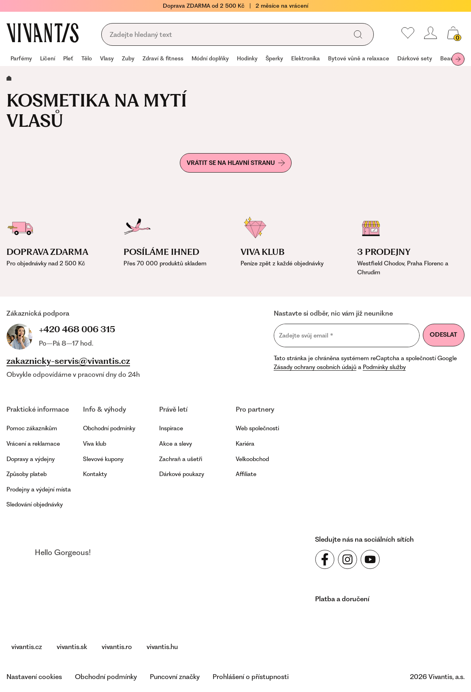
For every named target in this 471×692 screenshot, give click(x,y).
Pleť (68, 58)
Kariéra (245, 443)
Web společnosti (257, 428)
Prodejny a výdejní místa (38, 489)
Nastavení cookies (34, 677)
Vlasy (107, 58)
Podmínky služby (384, 367)
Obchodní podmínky (109, 428)
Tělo (86, 58)
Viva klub (94, 443)
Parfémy (21, 58)
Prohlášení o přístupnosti (251, 677)
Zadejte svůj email (306, 335)
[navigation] (235, 59)
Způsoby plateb (26, 474)
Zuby (128, 58)
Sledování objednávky (34, 504)
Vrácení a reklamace (33, 443)
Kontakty (95, 474)
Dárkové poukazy (181, 474)
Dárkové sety (414, 58)
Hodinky (247, 58)
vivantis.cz (26, 647)
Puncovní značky (175, 677)
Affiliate (246, 474)
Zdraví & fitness (163, 58)
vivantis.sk (72, 647)
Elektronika (305, 58)
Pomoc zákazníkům (31, 428)
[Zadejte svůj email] (346, 335)
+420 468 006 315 (77, 329)
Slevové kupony (103, 459)
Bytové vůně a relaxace (358, 58)
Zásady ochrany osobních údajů (315, 367)
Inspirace (171, 428)
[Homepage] (42, 33)
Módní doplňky (210, 58)
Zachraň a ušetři (180, 459)
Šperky (274, 58)
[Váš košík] (453, 32)
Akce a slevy (175, 443)
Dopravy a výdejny (30, 459)
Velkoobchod (252, 459)
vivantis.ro (117, 647)
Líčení (47, 58)
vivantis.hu (162, 647)
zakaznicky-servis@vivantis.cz (68, 361)
